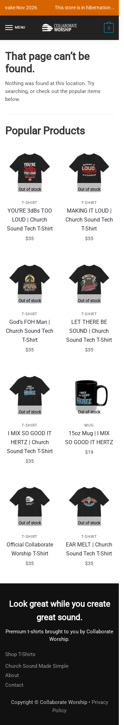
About (12, 675)
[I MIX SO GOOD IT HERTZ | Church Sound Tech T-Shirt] (29, 394)
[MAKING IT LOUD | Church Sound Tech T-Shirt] (89, 172)
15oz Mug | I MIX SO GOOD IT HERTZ (89, 438)
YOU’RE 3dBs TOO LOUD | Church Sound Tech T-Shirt (30, 219)
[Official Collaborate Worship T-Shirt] (29, 505)
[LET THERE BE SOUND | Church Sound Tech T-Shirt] (89, 283)
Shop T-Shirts (20, 654)
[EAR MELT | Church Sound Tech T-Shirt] (89, 505)
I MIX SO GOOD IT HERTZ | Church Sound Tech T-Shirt (30, 442)
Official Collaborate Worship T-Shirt (30, 549)
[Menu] (15, 28)
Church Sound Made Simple (37, 666)
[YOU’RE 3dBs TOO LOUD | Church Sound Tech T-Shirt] (29, 172)
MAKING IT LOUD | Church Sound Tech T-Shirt (89, 219)
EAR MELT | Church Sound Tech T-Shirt (89, 549)
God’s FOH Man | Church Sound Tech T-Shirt (29, 331)
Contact (14, 685)
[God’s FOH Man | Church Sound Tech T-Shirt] (29, 283)
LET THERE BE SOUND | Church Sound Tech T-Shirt (89, 331)
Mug (89, 425)
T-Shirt (30, 203)
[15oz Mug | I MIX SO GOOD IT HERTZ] (89, 394)
